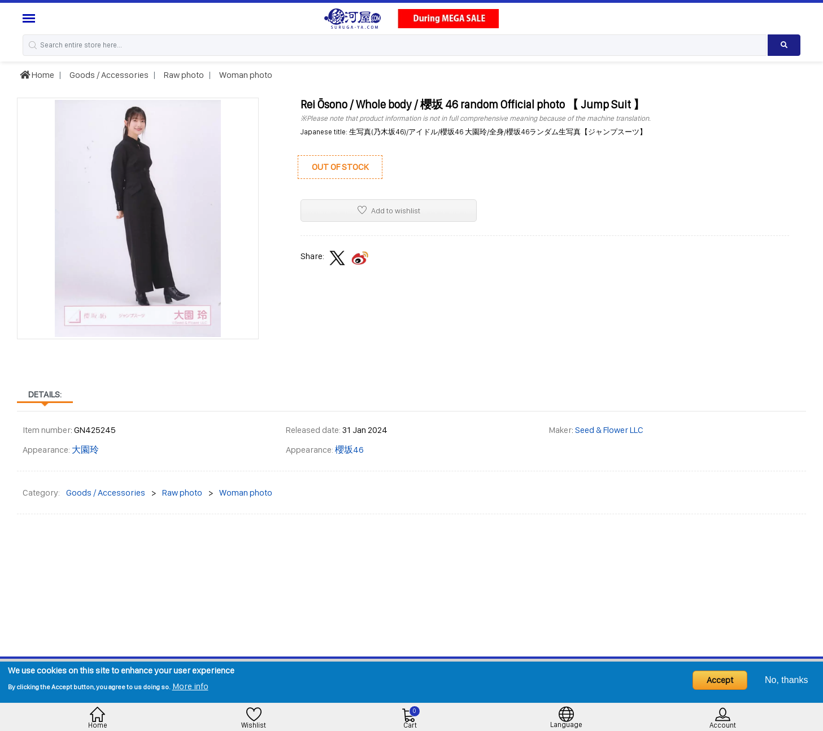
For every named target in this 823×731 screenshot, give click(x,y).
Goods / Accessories (108, 74)
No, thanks (786, 680)
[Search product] (784, 45)
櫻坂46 (349, 449)
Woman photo (244, 74)
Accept (720, 680)
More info (190, 686)
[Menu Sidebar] (30, 18)
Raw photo (183, 74)
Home (37, 74)
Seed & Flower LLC (609, 429)
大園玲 (85, 449)
